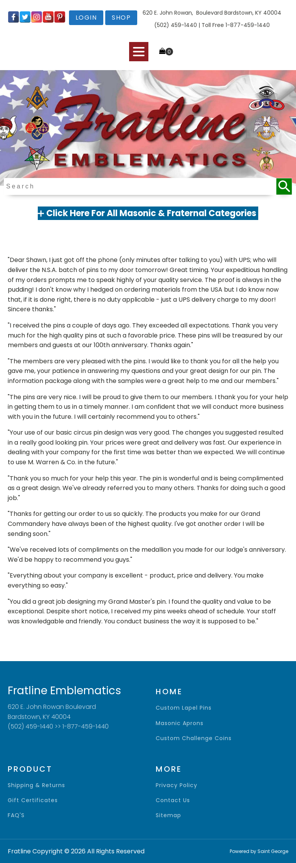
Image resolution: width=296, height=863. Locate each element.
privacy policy (176, 785)
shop (121, 17)
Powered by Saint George (259, 851)
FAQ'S (16, 815)
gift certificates (33, 800)
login (86, 17)
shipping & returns (36, 785)
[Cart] (166, 51)
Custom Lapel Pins (184, 708)
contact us (173, 800)
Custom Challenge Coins (194, 738)
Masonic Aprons (180, 723)
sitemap (168, 815)
